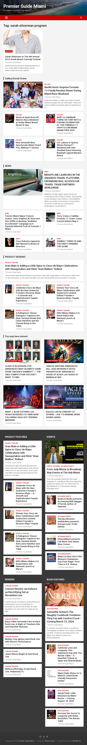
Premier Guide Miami (24, 6)
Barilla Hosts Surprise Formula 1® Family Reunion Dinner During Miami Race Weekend (62, 90)
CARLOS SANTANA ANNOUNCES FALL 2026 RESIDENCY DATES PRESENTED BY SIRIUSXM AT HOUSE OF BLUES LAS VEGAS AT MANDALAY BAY (62, 372)
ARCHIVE (9, 51)
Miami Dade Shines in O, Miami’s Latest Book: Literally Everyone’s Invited (69, 677)
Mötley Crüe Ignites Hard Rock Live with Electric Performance (22, 640)
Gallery (47, 84)
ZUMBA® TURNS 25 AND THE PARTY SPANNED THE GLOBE (69, 244)
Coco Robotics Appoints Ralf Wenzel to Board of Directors (28, 244)
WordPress (76, 741)
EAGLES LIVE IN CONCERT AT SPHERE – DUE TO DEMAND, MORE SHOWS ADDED (63, 414)
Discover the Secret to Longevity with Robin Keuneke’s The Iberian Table (69, 717)
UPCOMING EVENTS (67, 466)
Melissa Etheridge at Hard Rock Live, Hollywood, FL (20, 670)
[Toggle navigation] (6, 17)
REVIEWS (9, 579)
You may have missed (16, 336)
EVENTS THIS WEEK (53, 466)
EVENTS (51, 437)
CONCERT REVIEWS (11, 586)
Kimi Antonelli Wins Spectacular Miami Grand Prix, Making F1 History (28, 145)
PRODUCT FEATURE (11, 262)
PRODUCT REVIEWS (15, 256)
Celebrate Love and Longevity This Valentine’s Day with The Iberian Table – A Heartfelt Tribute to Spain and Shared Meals (70, 654)
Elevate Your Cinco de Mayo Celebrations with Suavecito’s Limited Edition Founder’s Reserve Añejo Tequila (68, 292)
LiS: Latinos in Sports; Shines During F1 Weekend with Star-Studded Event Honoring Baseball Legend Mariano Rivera (69, 149)
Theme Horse (50, 741)
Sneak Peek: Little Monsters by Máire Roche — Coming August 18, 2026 (67, 697)
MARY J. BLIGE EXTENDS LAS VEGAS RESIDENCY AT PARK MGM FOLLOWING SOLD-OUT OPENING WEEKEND (22, 415)
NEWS (8, 166)
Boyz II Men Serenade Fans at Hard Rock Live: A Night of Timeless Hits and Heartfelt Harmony (22, 624)
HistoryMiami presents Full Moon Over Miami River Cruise (69, 541)
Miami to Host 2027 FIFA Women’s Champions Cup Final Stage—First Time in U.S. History (70, 560)
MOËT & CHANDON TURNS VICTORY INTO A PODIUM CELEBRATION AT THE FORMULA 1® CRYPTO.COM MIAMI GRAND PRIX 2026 (69, 124)
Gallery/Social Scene (16, 78)
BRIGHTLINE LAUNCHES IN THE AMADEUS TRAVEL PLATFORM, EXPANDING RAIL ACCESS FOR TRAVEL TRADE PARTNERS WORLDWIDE (62, 181)
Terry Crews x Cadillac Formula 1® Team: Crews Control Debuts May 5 (69, 218)
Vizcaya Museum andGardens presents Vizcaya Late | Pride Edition (68, 523)
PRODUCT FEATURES (16, 437)
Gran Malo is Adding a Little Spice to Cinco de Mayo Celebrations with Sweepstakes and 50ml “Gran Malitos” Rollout (21, 453)
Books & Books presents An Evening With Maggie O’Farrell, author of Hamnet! (70, 503)
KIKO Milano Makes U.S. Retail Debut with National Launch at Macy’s (68, 317)
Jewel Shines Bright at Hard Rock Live (21, 655)
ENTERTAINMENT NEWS (14, 361)
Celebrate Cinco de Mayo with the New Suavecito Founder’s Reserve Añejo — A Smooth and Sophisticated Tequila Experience (28, 294)
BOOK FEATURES (55, 579)
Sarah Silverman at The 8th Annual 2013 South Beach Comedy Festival (22, 58)
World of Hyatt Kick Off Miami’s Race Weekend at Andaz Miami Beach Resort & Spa (27, 121)
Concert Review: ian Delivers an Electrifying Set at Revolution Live (21, 592)
